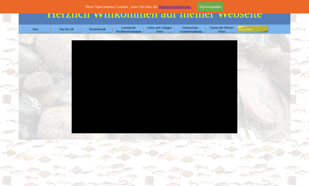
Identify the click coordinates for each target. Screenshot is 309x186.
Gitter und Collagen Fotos (159, 29)
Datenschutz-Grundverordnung (191, 29)
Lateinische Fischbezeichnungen (128, 29)
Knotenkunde (97, 29)
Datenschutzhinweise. (175, 7)
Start (36, 29)
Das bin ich (67, 29)
